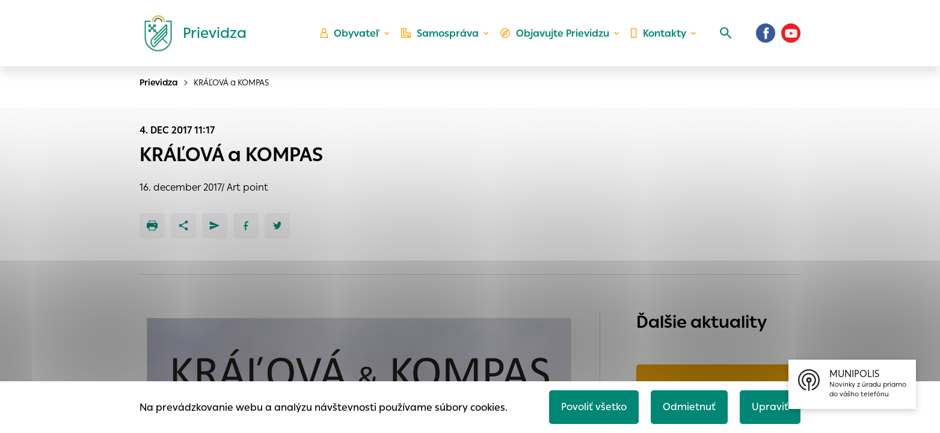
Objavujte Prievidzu (554, 33)
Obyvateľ (350, 33)
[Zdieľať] (183, 225)
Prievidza (159, 82)
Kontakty (658, 33)
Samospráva (440, 33)
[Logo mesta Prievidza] (191, 33)
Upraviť (770, 407)
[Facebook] (765, 33)
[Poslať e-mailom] (214, 225)
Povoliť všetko (594, 407)
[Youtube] (790, 33)
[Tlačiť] (152, 225)
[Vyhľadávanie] (726, 33)
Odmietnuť (689, 407)
